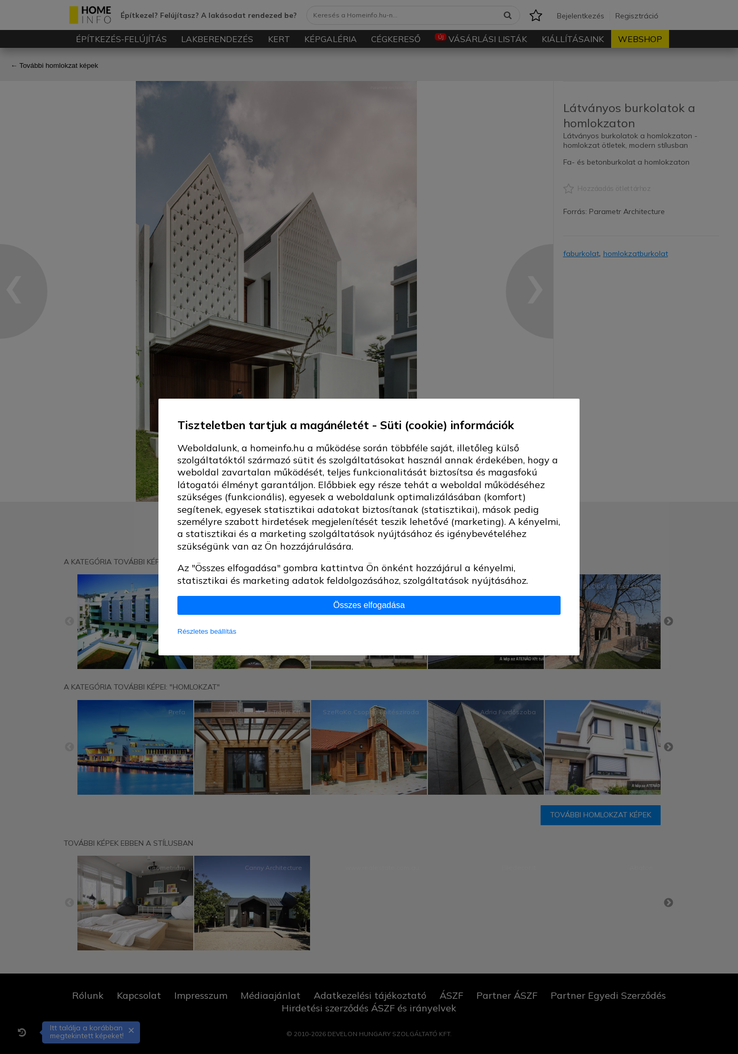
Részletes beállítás (206, 631)
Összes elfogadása (369, 605)
